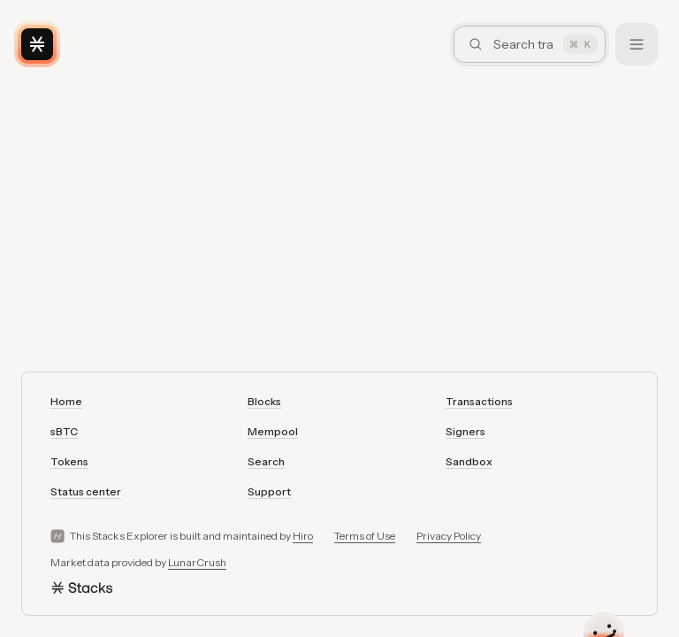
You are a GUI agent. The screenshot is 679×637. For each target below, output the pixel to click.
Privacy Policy (448, 535)
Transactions (479, 401)
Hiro (303, 535)
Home (66, 401)
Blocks (264, 401)
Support (269, 491)
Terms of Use (364, 535)
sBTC (64, 431)
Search (266, 461)
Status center (85, 491)
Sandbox (469, 461)
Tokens (69, 461)
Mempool (273, 431)
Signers (465, 431)
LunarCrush (197, 562)
